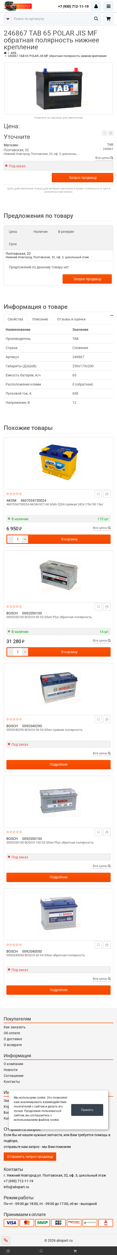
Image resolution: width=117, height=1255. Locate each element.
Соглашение (13, 1076)
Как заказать (15, 1027)
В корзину (69, 539)
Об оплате (12, 1033)
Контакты (12, 1082)
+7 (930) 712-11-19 (73, 6)
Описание (40, 319)
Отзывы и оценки (71, 319)
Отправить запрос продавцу (30, 1157)
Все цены (104, 158)
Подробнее (58, 764)
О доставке (13, 1039)
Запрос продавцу (83, 178)
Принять (87, 1110)
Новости (10, 1070)
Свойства (15, 319)
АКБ (14, 53)
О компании (13, 1064)
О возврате (13, 1045)
